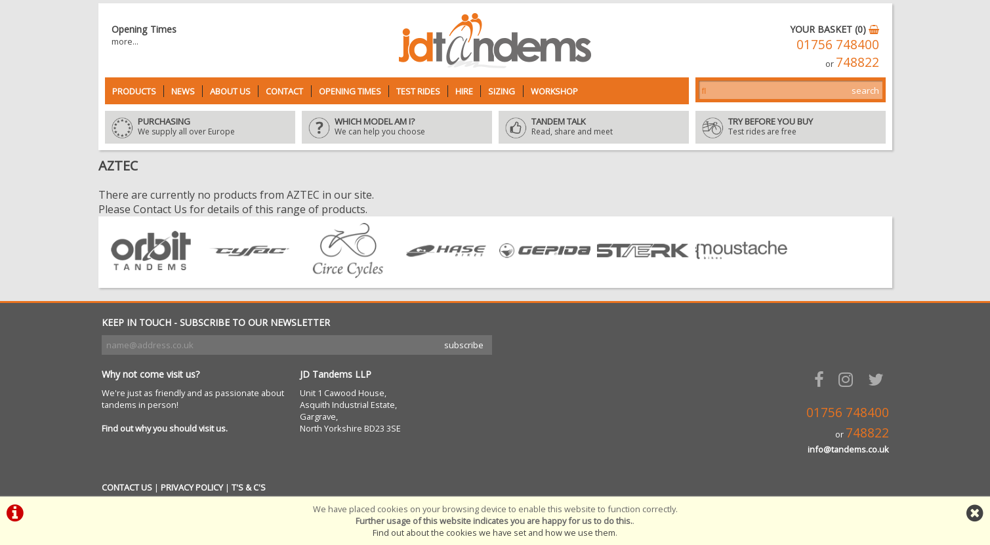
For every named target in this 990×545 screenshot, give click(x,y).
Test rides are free (790, 127)
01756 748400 (837, 44)
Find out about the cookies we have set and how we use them (494, 532)
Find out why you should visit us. (165, 428)
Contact (284, 91)
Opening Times (350, 91)
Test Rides (418, 91)
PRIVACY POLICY (192, 487)
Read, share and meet (593, 127)
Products (134, 91)
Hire (464, 91)
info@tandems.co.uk (848, 449)
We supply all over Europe (200, 127)
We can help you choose (396, 127)
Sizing (501, 91)
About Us (230, 91)
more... (125, 41)
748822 (857, 62)
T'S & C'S (249, 487)
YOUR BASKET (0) (834, 29)
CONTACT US (127, 487)
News (183, 91)
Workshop (554, 91)
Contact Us (160, 209)
